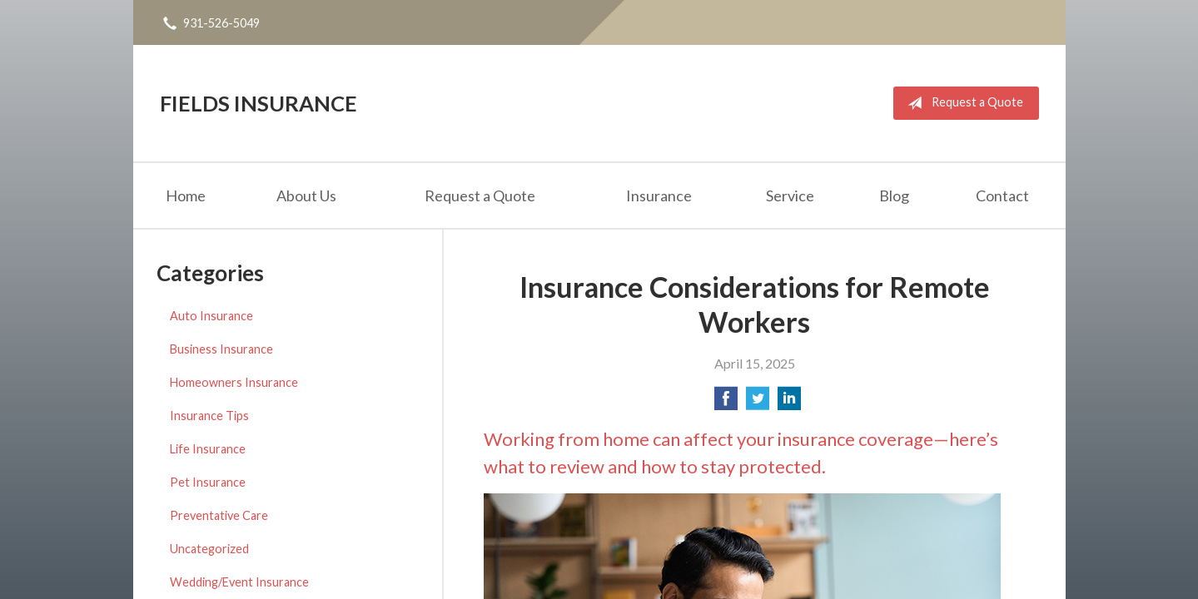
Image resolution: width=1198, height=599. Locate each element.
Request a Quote (962, 103)
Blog (894, 195)
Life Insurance (208, 449)
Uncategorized (209, 549)
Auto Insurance (211, 316)
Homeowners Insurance (234, 382)
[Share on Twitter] (757, 403)
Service (790, 195)
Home (186, 195)
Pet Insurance (208, 482)
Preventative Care (219, 515)
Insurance (659, 195)
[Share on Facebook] (726, 403)
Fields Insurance (258, 103)
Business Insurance (221, 349)
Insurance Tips (209, 415)
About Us (306, 195)
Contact (1002, 195)
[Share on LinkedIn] (789, 403)
